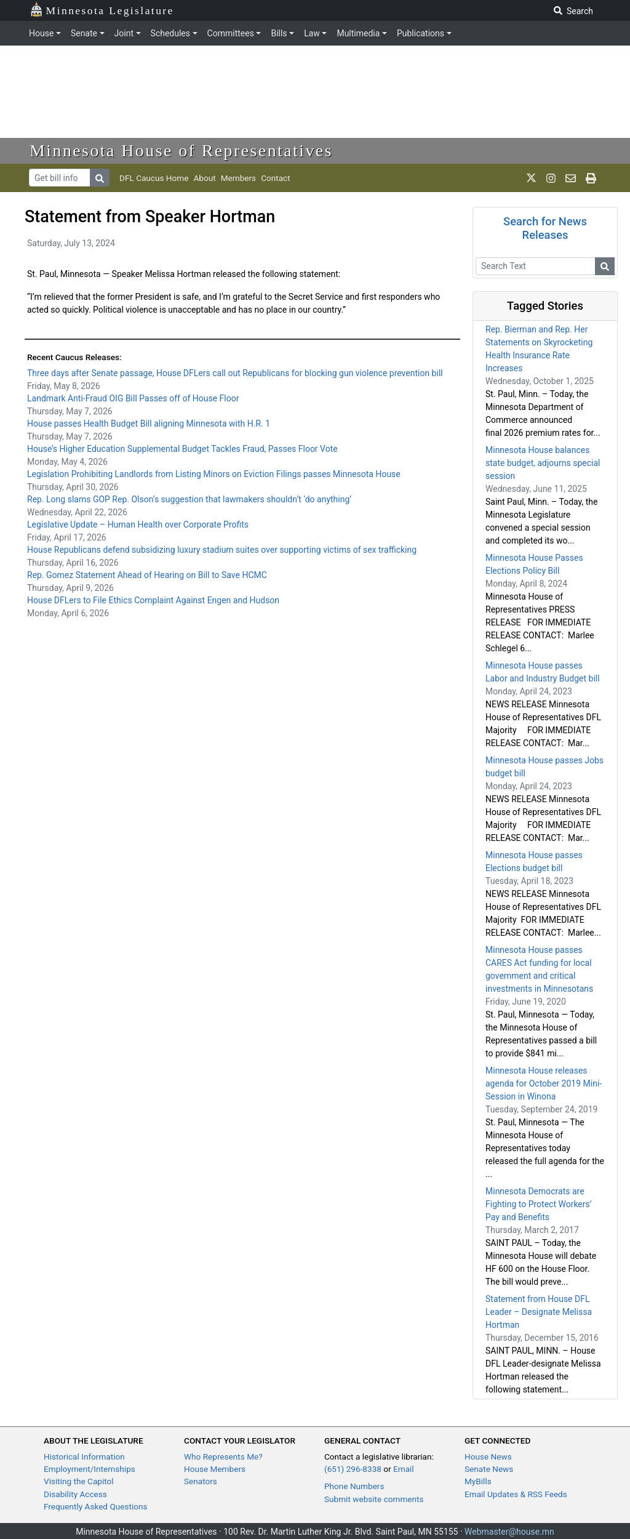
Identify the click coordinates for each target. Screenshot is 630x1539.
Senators (200, 1481)
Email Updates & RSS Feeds (516, 1494)
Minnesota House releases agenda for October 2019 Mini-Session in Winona (543, 1083)
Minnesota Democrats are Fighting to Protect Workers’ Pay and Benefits (538, 1204)
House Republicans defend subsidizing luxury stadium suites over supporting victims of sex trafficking (223, 550)
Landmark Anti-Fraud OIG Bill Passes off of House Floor (133, 398)
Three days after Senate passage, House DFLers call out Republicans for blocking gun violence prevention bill (235, 373)
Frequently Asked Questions (96, 1506)
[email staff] (570, 178)
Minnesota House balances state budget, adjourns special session (542, 463)
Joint (124, 33)
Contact (275, 178)
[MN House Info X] (531, 178)
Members (238, 178)
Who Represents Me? (223, 1456)
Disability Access (75, 1494)
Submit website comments (374, 1499)
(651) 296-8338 (352, 1469)
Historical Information (84, 1456)
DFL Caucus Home (153, 178)
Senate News (489, 1469)
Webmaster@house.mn (509, 1532)
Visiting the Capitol (79, 1481)
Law (312, 33)
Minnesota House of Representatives (181, 150)
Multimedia (358, 33)
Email (403, 1469)
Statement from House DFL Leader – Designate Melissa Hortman (538, 1312)
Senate (84, 33)
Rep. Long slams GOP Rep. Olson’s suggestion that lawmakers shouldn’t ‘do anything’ (189, 499)
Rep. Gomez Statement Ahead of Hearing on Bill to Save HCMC (147, 575)
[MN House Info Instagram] (550, 178)
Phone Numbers (354, 1486)
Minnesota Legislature (102, 9)
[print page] (591, 178)
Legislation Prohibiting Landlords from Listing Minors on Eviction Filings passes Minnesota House (214, 474)
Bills (279, 33)
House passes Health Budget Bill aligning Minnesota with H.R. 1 (148, 423)
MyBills (478, 1481)
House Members (214, 1469)
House (41, 33)
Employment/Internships (89, 1469)
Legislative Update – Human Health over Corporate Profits (138, 524)
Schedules (170, 33)
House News (488, 1456)
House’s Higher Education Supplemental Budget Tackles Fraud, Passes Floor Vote (182, 449)
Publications (420, 33)
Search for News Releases (545, 228)
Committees (230, 33)
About (204, 178)
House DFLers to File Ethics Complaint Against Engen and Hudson (153, 600)
